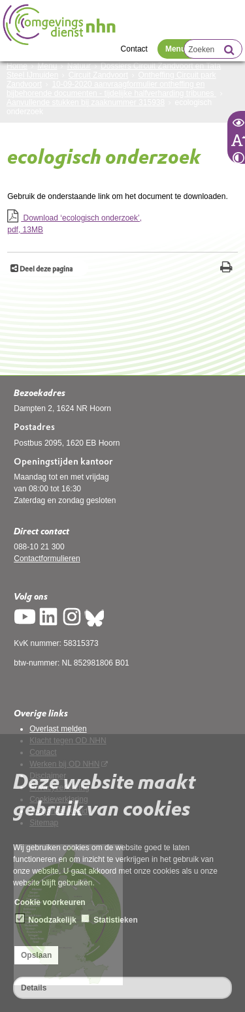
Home (17, 65)
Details (33, 987)
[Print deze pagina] (226, 268)
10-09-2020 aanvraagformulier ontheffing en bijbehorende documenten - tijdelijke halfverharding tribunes (111, 89)
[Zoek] (228, 51)
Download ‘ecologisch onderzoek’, (122, 224)
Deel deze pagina (45, 268)
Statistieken (109, 919)
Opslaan (36, 955)
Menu (175, 49)
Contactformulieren (47, 558)
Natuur (79, 65)
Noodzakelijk (46, 919)
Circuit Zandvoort (98, 75)
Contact (134, 49)
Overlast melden (57, 728)
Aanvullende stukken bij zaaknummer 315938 (86, 102)
